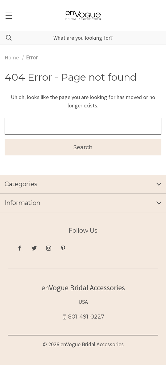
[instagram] (48, 248)
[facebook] (19, 248)
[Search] (6, 38)
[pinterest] (63, 248)
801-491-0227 (86, 316)
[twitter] (34, 248)
